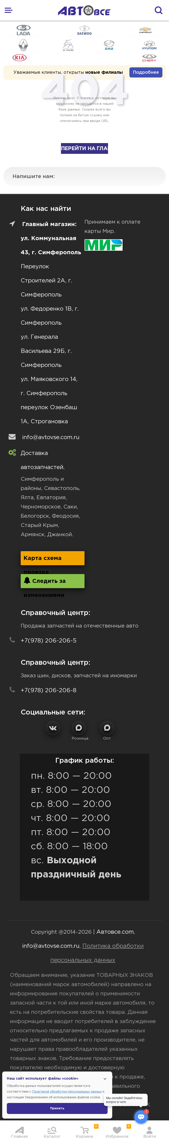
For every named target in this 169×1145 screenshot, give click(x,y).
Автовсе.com (115, 932)
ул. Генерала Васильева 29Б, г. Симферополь (46, 351)
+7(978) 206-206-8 (48, 690)
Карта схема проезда (43, 560)
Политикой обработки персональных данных (67, 1091)
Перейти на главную (84, 148)
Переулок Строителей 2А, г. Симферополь (46, 280)
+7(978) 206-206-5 (49, 640)
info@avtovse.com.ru (50, 437)
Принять (57, 1108)
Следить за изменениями (45, 582)
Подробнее (146, 72)
